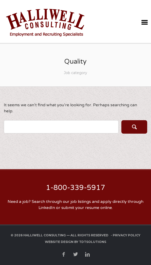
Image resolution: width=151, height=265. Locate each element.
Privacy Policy (126, 235)
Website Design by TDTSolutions (75, 242)
